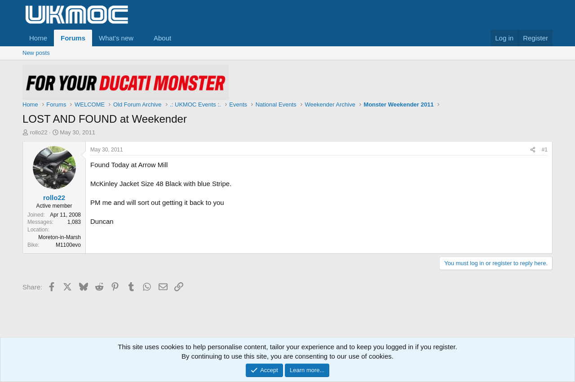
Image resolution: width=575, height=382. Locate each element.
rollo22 (39, 132)
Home (38, 38)
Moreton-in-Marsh (59, 237)
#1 (545, 150)
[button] (140, 38)
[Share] (533, 150)
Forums (73, 38)
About (162, 38)
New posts (36, 52)
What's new (116, 38)
